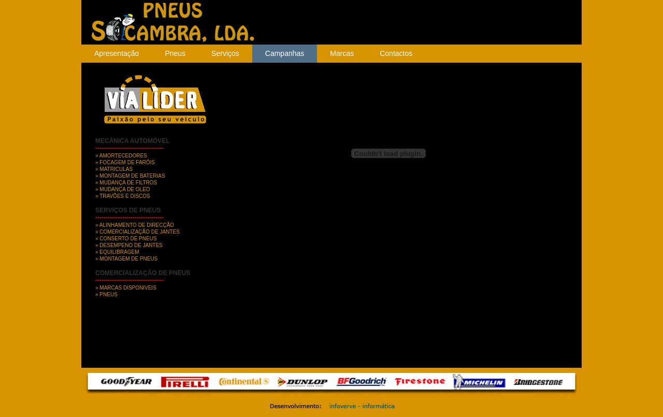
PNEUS (108, 294)
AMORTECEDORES (122, 156)
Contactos (396, 53)
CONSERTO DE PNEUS (127, 238)
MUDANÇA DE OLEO (124, 189)
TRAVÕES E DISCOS (124, 196)
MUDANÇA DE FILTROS (128, 182)
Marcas (342, 53)
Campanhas (285, 53)
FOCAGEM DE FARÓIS (127, 162)
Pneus (175, 53)
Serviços (225, 53)
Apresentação (116, 53)
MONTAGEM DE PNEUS (128, 259)
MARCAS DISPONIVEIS (127, 288)
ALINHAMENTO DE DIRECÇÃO (136, 225)
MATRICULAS (116, 169)
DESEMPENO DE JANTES (131, 245)
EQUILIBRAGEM (119, 252)
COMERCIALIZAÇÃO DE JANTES (139, 232)
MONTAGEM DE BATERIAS (132, 176)
